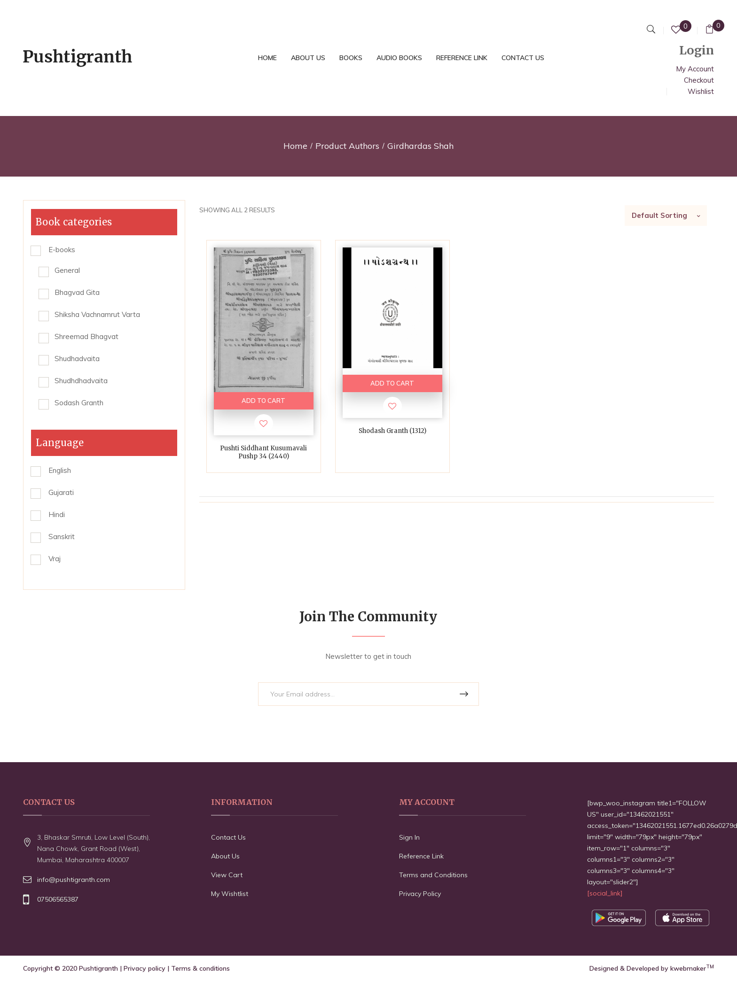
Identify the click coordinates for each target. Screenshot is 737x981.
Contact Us (228, 837)
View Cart (227, 875)
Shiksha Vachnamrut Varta (97, 314)
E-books (61, 249)
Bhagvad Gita (77, 292)
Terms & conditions (200, 968)
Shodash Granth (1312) (392, 431)
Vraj (54, 558)
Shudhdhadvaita (81, 380)
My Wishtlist (229, 893)
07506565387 (57, 899)
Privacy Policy (420, 893)
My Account (695, 68)
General (67, 270)
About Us (225, 856)
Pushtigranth (98, 968)
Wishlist (701, 91)
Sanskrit (61, 536)
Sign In (409, 837)
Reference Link (421, 856)
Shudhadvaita (77, 358)
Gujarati (61, 492)
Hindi (56, 514)
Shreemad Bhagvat (86, 336)
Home (295, 145)
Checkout (699, 80)
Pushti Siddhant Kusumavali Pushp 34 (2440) (263, 452)
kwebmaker (692, 968)
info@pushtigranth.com (73, 879)
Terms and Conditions (433, 875)
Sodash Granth (79, 402)
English (59, 470)
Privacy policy (144, 968)
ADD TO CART (263, 400)
